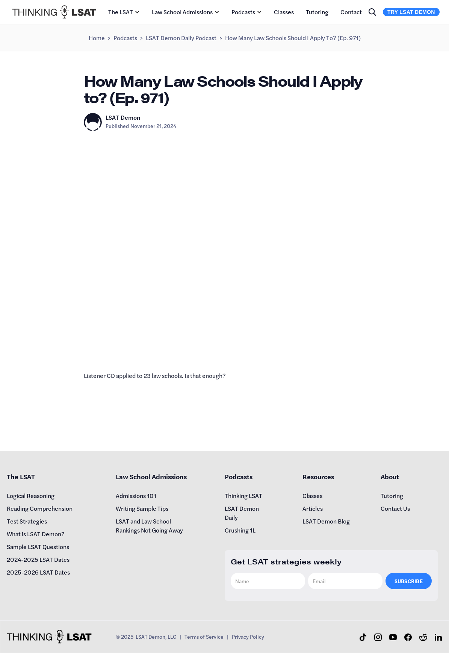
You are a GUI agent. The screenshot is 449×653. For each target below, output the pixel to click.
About (390, 476)
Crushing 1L (240, 530)
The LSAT (120, 12)
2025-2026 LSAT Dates (38, 572)
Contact (351, 12)
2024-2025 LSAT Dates (38, 559)
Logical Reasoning (30, 495)
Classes (284, 12)
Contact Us (395, 508)
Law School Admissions (182, 12)
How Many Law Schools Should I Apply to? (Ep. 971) (293, 37)
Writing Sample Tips (142, 508)
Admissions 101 (136, 495)
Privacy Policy (248, 636)
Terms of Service (204, 636)
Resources (318, 476)
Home (97, 37)
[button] (124, 12)
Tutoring (317, 12)
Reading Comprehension (40, 508)
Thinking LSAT (243, 495)
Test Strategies (27, 521)
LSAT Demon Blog (326, 521)
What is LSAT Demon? (36, 534)
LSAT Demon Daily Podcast (181, 37)
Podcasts (243, 12)
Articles (312, 508)
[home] (54, 12)
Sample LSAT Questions (38, 546)
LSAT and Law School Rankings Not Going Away (149, 525)
